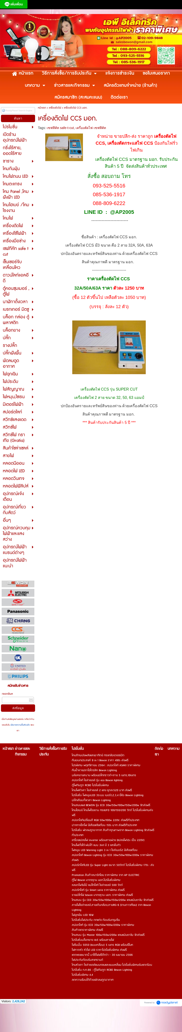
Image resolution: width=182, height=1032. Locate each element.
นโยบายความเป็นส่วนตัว (20, 724)
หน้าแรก (42, 108)
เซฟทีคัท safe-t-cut (60, 128)
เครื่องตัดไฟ (55, 108)
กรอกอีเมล (7, 694)
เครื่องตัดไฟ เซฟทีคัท (91, 128)
